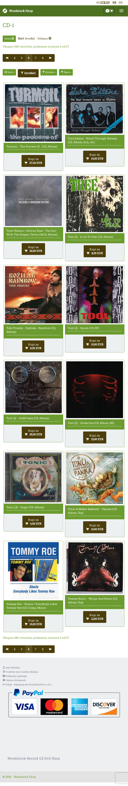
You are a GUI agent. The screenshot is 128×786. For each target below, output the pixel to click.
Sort (9, 72)
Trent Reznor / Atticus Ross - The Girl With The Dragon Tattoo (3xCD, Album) (32, 232)
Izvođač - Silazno (38, 38)
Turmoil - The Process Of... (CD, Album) (31, 146)
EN (121, 2)
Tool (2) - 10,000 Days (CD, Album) (27, 418)
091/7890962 (11, 667)
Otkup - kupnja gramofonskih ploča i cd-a (27, 684)
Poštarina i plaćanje (15, 676)
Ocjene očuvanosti (14, 680)
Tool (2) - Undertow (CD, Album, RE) (91, 423)
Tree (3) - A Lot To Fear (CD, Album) (90, 236)
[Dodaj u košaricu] (33, 161)
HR (114, 2)
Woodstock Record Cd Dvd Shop (33, 758)
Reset (9, 38)
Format (48, 72)
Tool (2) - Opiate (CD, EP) (83, 328)
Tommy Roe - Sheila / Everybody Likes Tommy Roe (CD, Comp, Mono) (31, 605)
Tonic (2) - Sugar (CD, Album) (25, 507)
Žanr (66, 72)
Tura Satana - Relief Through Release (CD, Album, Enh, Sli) (92, 140)
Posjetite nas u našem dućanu (20, 671)
